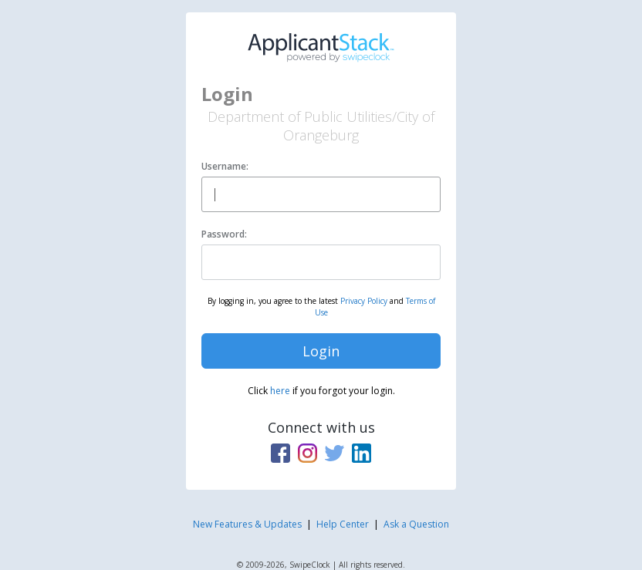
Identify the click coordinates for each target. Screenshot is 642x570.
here (280, 390)
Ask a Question (416, 524)
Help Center (342, 524)
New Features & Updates (247, 524)
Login (321, 351)
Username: (224, 166)
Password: (224, 234)
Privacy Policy (363, 300)
